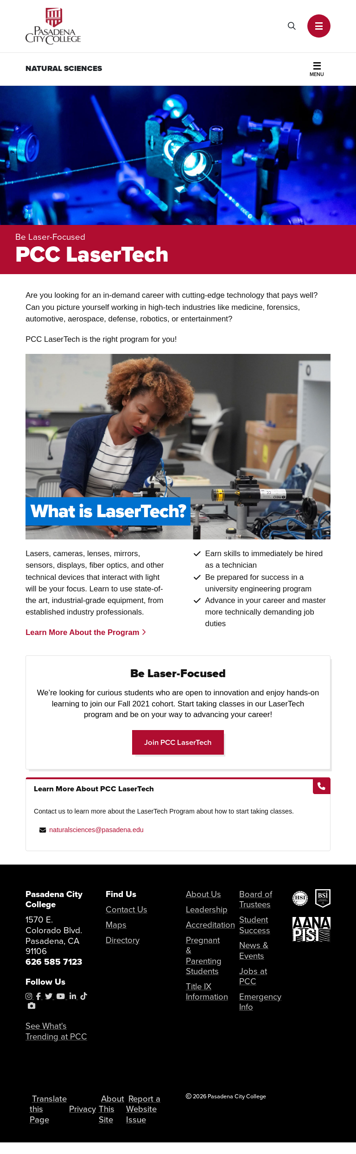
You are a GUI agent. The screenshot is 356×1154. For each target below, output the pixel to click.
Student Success (255, 924)
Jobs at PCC (253, 976)
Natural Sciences (63, 68)
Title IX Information (207, 992)
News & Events (254, 950)
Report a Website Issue (147, 1114)
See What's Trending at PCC (56, 1031)
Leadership (207, 909)
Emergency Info (260, 1002)
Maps (116, 924)
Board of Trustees (255, 899)
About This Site (117, 1114)
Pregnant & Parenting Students (204, 956)
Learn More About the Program (85, 632)
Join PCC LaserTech (184, 742)
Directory (123, 940)
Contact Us (127, 909)
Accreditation (211, 924)
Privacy (85, 1115)
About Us (204, 894)
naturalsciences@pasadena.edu (96, 829)
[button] (319, 26)
